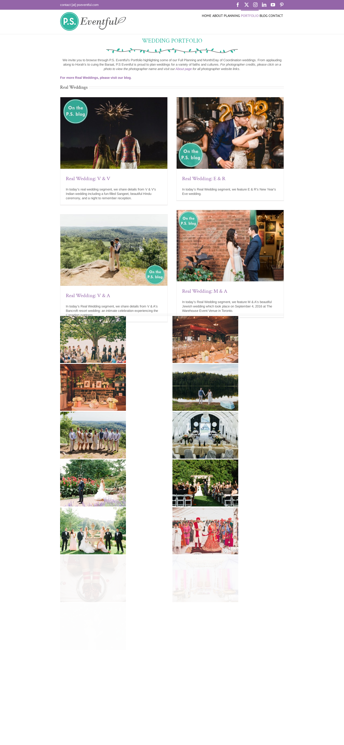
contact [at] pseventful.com (79, 5)
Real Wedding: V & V (88, 178)
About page (184, 69)
